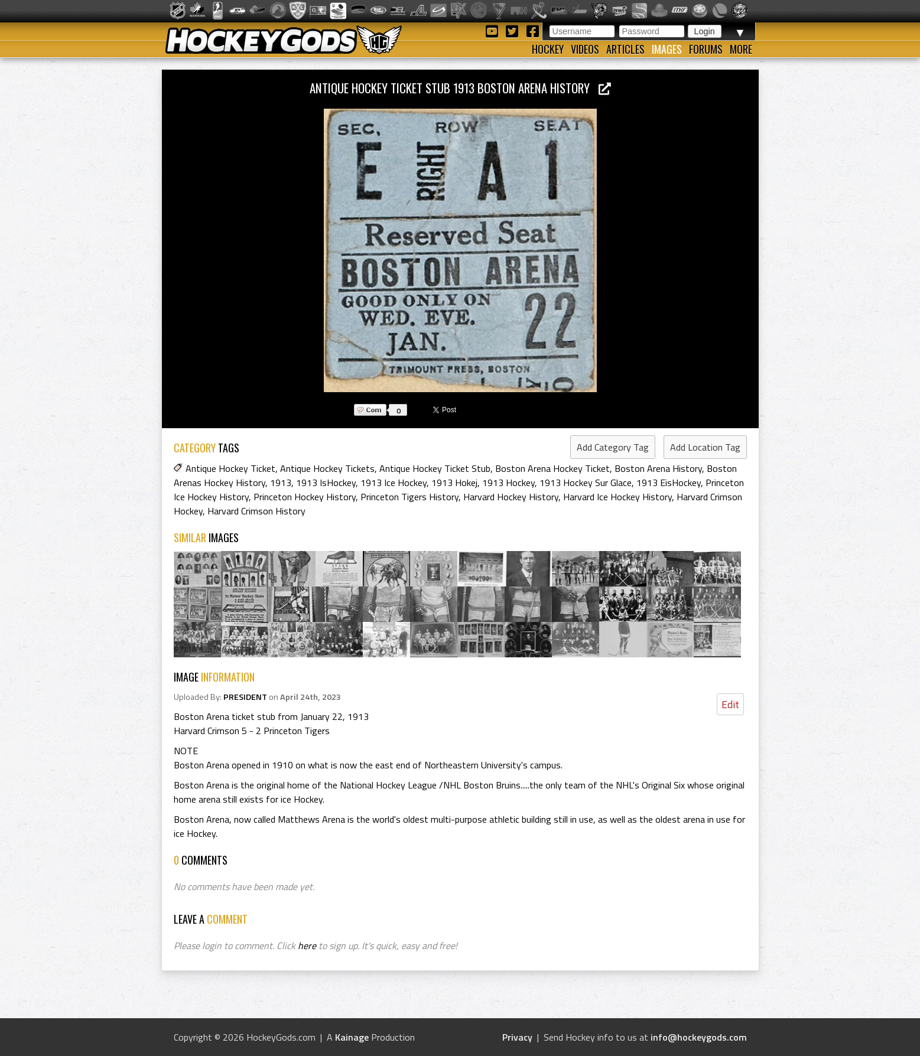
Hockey (548, 49)
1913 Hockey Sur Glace (585, 482)
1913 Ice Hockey (393, 482)
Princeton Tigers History (409, 497)
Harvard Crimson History (256, 511)
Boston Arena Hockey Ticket (552, 468)
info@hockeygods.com (699, 1037)
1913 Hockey (508, 482)
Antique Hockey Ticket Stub (434, 468)
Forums (706, 49)
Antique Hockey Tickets (327, 468)
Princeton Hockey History (304, 497)
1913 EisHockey (668, 482)
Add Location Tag (705, 447)
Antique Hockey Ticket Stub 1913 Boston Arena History (460, 88)
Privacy (517, 1037)
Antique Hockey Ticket (230, 468)
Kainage (352, 1037)
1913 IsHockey (326, 482)
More (741, 49)
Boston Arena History (658, 468)
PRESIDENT (245, 696)
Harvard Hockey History (510, 497)
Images (667, 49)
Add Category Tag (613, 447)
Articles (625, 49)
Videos (585, 49)
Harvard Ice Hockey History (617, 497)
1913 (280, 482)
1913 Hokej (454, 482)
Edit (730, 704)
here (307, 945)
